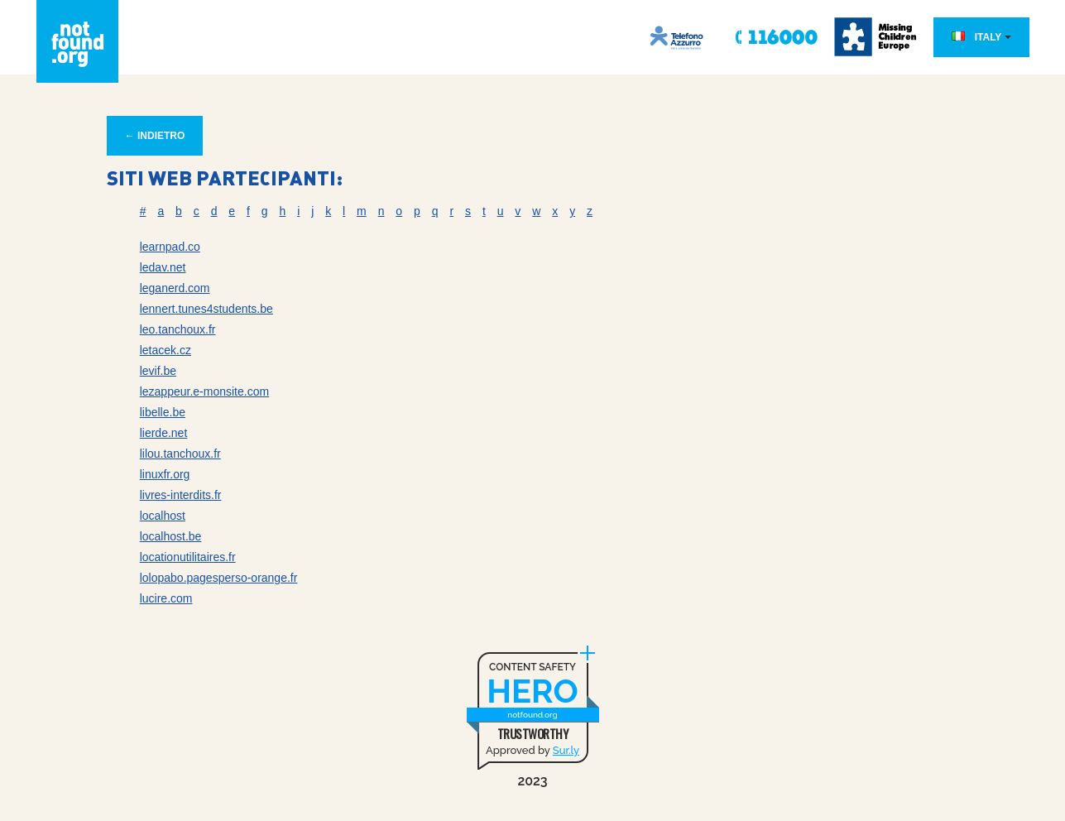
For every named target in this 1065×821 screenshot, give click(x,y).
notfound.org (532, 714)
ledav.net (163, 267)
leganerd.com (175, 288)
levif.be (158, 370)
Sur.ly (566, 750)
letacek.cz (165, 350)
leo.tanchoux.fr (178, 329)
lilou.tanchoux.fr (180, 453)
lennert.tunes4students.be (206, 308)
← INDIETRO (155, 136)
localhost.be (171, 536)
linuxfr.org (165, 474)
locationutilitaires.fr (188, 557)
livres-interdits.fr (181, 495)
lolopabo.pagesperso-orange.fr (219, 577)
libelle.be (162, 412)
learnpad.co (170, 246)
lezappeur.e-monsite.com (204, 391)
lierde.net (164, 432)
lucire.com (166, 598)
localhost (162, 515)
